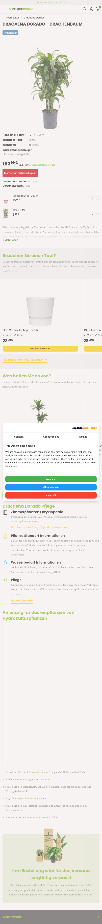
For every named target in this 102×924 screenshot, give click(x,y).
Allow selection (51, 487)
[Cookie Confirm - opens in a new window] (84, 428)
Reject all (51, 495)
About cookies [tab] (51, 436)
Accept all (51, 479)
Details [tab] (83, 436)
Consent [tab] (18, 436)
